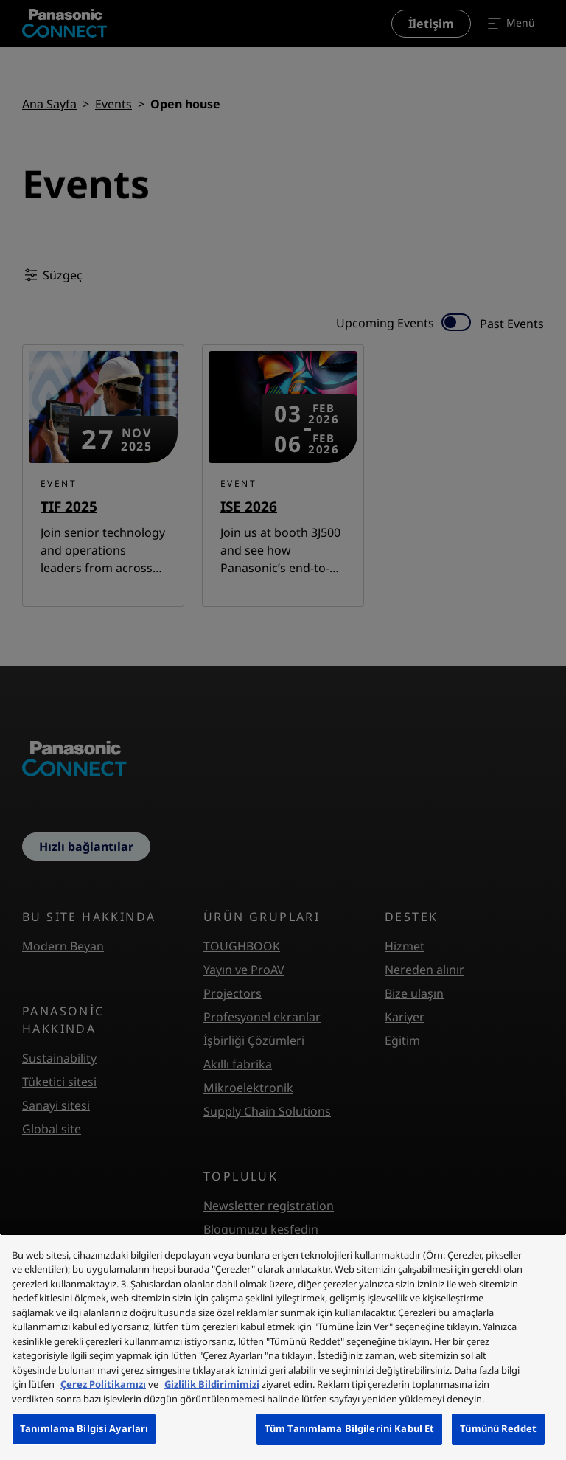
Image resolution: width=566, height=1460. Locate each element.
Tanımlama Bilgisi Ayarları (84, 1428)
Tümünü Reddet (498, 1428)
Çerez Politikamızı (103, 1384)
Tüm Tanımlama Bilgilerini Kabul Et (349, 1428)
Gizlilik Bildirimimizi (211, 1384)
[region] (283, 1347)
